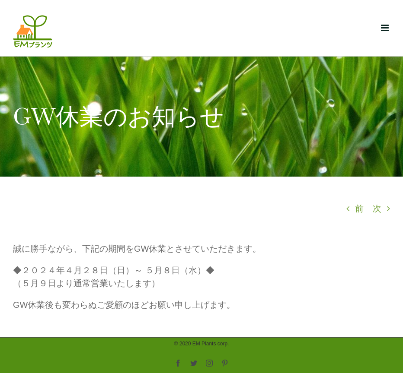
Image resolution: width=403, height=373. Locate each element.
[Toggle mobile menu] (385, 27)
